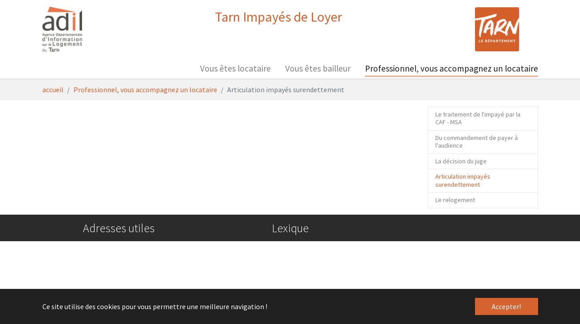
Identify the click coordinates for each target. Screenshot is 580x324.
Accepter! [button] (506, 306)
